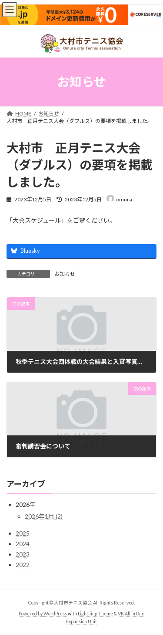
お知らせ (64, 274)
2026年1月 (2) (44, 516)
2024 (23, 543)
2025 (23, 533)
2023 (23, 554)
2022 (23, 564)
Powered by (31, 613)
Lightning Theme (95, 613)
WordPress (55, 613)
